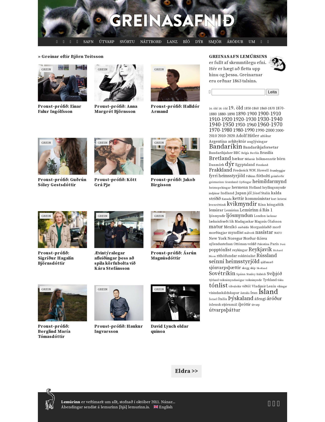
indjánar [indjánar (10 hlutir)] (214, 193)
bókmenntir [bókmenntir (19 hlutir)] (266, 159)
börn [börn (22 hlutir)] (281, 159)
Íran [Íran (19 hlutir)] (254, 293)
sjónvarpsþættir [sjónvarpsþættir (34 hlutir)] (225, 268)
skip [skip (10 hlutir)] (253, 268)
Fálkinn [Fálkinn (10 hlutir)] (250, 176)
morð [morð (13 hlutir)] (276, 227)
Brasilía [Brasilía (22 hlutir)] (266, 153)
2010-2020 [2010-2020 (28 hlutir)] (226, 136)
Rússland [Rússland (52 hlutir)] (266, 256)
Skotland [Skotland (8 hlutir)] (262, 268)
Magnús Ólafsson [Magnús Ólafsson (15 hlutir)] (268, 221)
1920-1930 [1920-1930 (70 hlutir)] (244, 119)
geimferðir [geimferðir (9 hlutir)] (277, 176)
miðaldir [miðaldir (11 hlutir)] (243, 227)
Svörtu (127, 41)
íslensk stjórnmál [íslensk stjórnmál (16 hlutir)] (223, 305)
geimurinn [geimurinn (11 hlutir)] (216, 182)
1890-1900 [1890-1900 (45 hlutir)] (246, 114)
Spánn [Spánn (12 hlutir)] (240, 274)
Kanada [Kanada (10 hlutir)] (226, 199)
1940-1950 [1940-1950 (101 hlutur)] (221, 124)
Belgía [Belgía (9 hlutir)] (245, 153)
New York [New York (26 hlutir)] (218, 238)
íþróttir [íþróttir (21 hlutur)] (244, 304)
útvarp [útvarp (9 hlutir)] (256, 305)
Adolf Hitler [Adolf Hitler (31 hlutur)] (247, 136)
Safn (88, 41)
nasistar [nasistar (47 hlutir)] (264, 232)
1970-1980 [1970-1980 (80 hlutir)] (220, 130)
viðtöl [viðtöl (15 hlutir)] (246, 286)
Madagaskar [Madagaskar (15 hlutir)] (244, 221)
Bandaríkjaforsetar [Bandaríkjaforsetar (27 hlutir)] (260, 147)
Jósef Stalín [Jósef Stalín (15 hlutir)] (261, 193)
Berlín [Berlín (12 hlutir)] (254, 153)
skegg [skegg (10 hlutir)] (245, 268)
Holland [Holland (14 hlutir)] (255, 188)
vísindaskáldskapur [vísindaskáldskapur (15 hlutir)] (224, 293)
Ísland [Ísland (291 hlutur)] (268, 291)
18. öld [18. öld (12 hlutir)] (223, 108)
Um (252, 41)
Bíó (186, 41)
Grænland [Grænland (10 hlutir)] (231, 182)
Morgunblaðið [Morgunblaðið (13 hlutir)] (260, 227)
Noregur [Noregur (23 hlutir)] (235, 238)
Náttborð (151, 41)
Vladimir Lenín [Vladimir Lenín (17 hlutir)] (264, 286)
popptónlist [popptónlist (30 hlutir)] (220, 250)
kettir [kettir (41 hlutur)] (238, 198)
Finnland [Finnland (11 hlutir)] (262, 165)
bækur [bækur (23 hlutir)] (238, 158)
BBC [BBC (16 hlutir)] (237, 153)
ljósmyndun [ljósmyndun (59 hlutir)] (239, 215)
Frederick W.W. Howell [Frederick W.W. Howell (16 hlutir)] (251, 170)
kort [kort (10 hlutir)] (273, 199)
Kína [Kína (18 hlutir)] (262, 204)
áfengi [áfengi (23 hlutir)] (260, 298)
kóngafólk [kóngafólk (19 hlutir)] (275, 204)
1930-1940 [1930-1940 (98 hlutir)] (269, 119)
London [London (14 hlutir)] (260, 216)
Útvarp (106, 41)
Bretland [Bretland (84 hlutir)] (220, 158)
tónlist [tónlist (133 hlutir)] (218, 285)
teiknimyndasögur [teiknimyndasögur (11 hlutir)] (232, 280)
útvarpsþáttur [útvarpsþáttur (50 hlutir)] (224, 310)
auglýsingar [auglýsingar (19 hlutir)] (257, 141)
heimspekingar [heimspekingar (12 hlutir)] (220, 188)
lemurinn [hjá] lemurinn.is (125, 407)
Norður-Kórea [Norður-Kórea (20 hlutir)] (255, 238)
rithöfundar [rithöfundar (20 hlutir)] (227, 256)
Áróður (235, 41)
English (166, 407)
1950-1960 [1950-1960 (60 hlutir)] (245, 125)
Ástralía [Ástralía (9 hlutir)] (244, 293)
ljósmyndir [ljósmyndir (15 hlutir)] (217, 216)
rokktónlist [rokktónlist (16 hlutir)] (246, 256)
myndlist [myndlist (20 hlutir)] (235, 232)
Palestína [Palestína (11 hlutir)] (263, 244)
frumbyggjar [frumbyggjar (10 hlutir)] (277, 171)
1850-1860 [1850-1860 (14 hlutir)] (251, 109)
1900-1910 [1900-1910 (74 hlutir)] (269, 113)
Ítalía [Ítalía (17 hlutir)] (222, 299)
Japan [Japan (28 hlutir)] (240, 193)
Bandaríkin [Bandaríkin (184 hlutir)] (225, 146)
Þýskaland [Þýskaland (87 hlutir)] (240, 298)
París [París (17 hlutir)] (274, 244)
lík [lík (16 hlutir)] (231, 221)
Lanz (172, 41)
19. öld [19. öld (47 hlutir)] (235, 108)
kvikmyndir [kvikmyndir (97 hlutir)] (242, 204)
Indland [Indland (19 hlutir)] (227, 193)
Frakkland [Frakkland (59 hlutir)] (220, 170)
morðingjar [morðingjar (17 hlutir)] (218, 233)
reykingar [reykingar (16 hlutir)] (240, 250)
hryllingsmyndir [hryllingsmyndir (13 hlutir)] (274, 188)
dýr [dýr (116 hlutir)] (229, 164)
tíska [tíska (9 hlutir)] (280, 280)
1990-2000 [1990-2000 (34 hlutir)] (264, 130)
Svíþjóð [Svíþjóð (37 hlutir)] (274, 274)
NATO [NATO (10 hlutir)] (278, 233)
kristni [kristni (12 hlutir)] (281, 199)
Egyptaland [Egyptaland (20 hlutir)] (245, 164)
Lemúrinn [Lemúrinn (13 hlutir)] (231, 210)
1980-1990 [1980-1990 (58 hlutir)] (243, 130)
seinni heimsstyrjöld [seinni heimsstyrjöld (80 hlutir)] (234, 261)
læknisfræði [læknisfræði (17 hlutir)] (218, 221)
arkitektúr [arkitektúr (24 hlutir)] (237, 141)
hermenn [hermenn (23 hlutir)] (240, 187)
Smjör (214, 41)
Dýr (199, 41)
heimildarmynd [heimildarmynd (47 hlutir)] (269, 182)
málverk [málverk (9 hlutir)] (249, 233)
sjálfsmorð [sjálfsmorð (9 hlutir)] (266, 262)
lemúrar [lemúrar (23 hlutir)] (216, 210)
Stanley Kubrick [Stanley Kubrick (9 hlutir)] (256, 274)
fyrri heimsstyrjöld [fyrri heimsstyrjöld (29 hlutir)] (227, 176)
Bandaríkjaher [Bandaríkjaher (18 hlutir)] (221, 153)
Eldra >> (186, 371)
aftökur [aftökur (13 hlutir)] (265, 136)
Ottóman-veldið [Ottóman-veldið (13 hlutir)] (245, 244)
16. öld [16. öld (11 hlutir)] (213, 108)
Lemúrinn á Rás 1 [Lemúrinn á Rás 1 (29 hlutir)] (256, 210)
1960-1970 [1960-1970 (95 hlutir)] (269, 124)
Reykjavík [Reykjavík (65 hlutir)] (260, 249)
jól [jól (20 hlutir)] (249, 193)
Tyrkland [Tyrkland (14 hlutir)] (270, 280)
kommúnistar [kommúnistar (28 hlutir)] (257, 198)
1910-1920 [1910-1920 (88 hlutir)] (220, 119)
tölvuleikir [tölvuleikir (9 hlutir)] (235, 286)
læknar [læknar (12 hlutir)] (272, 216)
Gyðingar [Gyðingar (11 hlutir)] (245, 182)
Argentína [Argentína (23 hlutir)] (218, 141)
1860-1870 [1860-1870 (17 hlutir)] (267, 108)
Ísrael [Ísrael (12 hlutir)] (213, 299)
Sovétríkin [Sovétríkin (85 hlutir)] (222, 273)
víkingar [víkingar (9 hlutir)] (282, 286)
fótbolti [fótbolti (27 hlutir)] (263, 176)
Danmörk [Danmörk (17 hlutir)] (216, 165)
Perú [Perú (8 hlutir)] (282, 244)
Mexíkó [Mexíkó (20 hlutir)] (230, 227)
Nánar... (168, 402)
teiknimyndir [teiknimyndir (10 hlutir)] (254, 280)
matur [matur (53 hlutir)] (216, 227)
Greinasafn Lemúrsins (238, 56)
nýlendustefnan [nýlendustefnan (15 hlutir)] (221, 244)
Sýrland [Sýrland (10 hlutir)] (214, 280)
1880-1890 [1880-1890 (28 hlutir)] (226, 114)
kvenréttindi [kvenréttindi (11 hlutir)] (217, 205)
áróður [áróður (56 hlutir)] (274, 298)
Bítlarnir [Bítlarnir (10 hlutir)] (250, 159)
